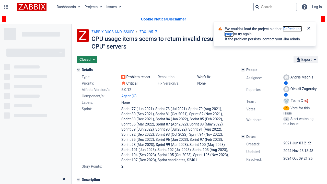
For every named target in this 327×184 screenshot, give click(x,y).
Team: (251, 101)
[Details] (78, 70)
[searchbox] (275, 7)
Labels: (87, 102)
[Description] (78, 179)
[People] (243, 70)
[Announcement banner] (163, 19)
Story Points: (92, 166)
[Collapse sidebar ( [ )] (64, 179)
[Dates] (243, 137)
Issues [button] (111, 7)
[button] (6, 7)
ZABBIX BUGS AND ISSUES (112, 32)
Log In (317, 7)
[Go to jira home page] (32, 7)
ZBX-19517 (148, 32)
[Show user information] (286, 83)
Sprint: (87, 109)
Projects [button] (91, 7)
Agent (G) (128, 96)
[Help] (304, 7)
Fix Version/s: (168, 83)
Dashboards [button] (66, 7)
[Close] (308, 28)
